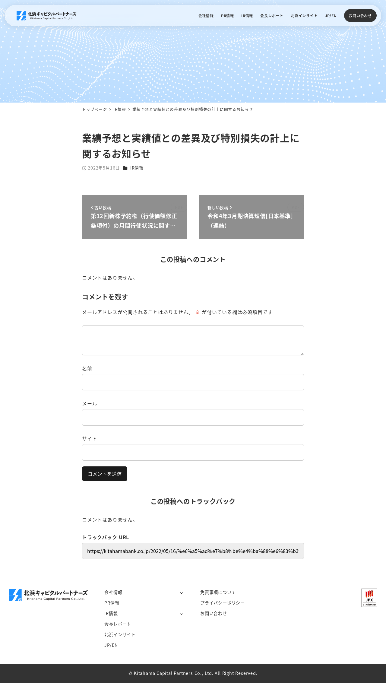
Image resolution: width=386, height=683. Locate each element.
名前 (87, 368)
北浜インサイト (120, 634)
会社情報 (113, 592)
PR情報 (111, 603)
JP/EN (111, 645)
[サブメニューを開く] (181, 592)
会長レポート (117, 624)
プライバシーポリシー (222, 603)
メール (89, 403)
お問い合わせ (360, 15)
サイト (89, 438)
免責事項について (218, 592)
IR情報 (137, 168)
